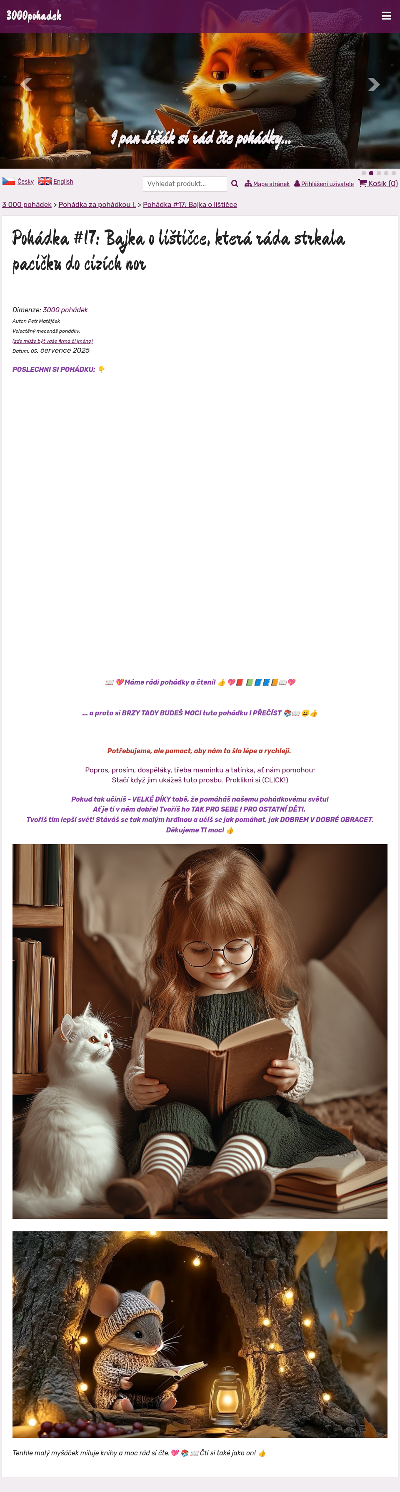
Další (373, 84)
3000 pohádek (65, 310)
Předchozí (26, 84)
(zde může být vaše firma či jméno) (52, 341)
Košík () (378, 183)
